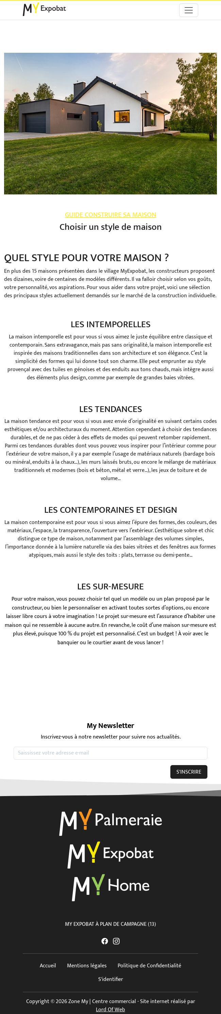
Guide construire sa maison (110, 215)
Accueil (48, 965)
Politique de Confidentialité (149, 965)
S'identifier (110, 979)
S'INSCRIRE (188, 772)
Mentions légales (87, 965)
